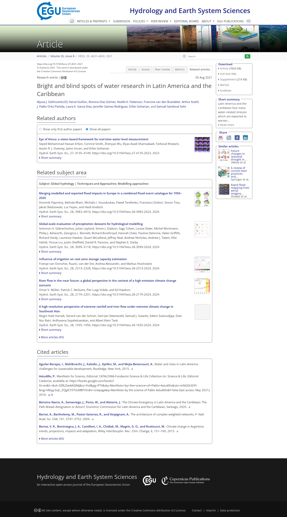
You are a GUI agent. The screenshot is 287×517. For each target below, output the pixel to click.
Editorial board (186, 21)
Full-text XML (228, 74)
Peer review (162, 69)
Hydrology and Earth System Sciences (190, 10)
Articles (42, 56)
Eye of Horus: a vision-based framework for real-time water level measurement (93, 139)
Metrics (180, 69)
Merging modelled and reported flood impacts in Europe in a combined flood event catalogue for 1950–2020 (110, 195)
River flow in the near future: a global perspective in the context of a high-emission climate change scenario (107, 283)
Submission (121, 21)
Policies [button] (139, 21)
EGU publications (230, 21)
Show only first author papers (60, 129)
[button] (184, 56)
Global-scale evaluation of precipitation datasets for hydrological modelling (91, 224)
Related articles (200, 69)
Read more (227, 125)
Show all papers (98, 129)
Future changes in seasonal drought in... (239, 155)
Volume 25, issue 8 (62, 56)
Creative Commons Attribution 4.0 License (158, 510)
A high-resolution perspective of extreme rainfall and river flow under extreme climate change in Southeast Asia (106, 309)
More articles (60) (52, 438)
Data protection (230, 510)
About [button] (207, 21)
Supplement (228, 79)
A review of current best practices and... (239, 172)
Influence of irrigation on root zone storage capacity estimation (83, 259)
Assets (145, 69)
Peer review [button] (160, 21)
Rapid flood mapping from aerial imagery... (240, 189)
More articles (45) (52, 337)
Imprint (211, 510)
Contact (197, 510)
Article (132, 69)
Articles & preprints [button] (92, 21)
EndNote (225, 90)
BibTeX (224, 85)
